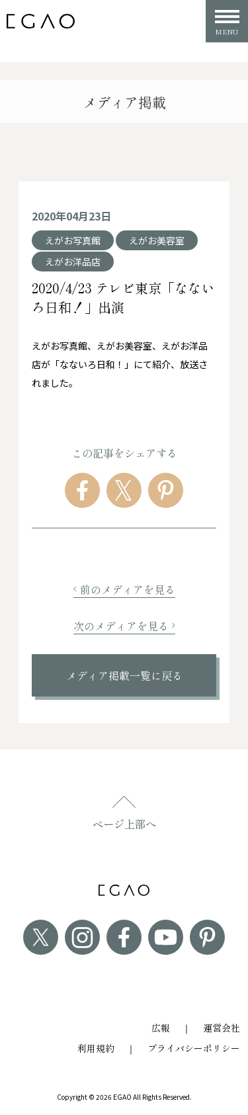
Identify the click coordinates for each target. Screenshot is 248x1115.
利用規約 (95, 1048)
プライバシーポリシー (193, 1048)
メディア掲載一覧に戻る (124, 675)
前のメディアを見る (124, 589)
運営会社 (221, 1027)
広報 (160, 1027)
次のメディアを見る (124, 626)
